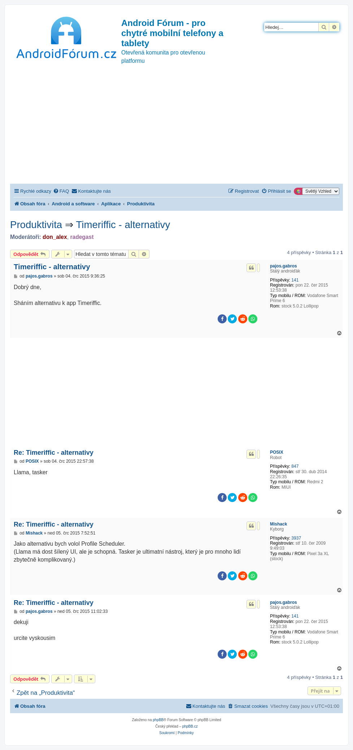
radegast (81, 237)
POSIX (276, 452)
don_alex (55, 237)
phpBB (158, 720)
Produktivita (36, 224)
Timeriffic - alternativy (123, 224)
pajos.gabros (283, 266)
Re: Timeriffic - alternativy (53, 452)
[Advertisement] (176, 129)
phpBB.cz (190, 726)
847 (294, 466)
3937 (296, 538)
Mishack (278, 524)
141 (294, 280)
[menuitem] (61, 191)
